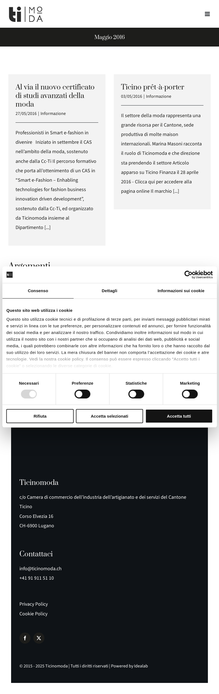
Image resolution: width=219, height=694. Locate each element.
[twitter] (38, 638)
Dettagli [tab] (109, 290)
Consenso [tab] (38, 290)
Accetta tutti (179, 416)
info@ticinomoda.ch (40, 568)
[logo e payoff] (33, 449)
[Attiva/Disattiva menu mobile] (208, 14)
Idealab (141, 666)
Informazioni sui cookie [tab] (181, 290)
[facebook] (25, 638)
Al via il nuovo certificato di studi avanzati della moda (55, 96)
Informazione (53, 113)
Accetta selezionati (109, 416)
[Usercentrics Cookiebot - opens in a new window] (188, 275)
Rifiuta (40, 416)
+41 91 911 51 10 (36, 578)
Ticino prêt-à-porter (152, 87)
